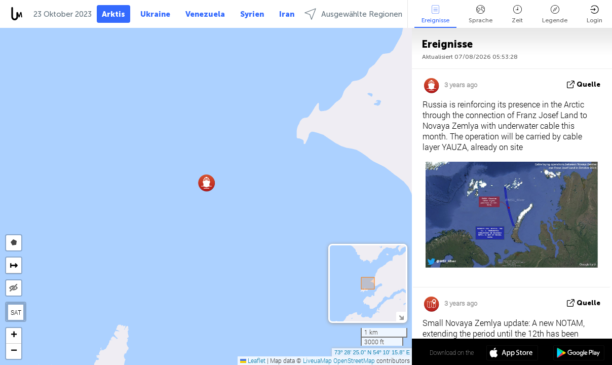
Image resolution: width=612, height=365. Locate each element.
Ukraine (155, 14)
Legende (554, 14)
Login (594, 14)
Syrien (252, 14)
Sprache (480, 14)
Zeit (517, 14)
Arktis (113, 14)
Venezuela (205, 14)
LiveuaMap (317, 360)
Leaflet (252, 360)
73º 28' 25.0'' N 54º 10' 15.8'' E (372, 352)
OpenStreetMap (354, 360)
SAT (16, 312)
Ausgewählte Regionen (353, 14)
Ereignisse (435, 14)
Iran (286, 14)
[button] (206, 183)
